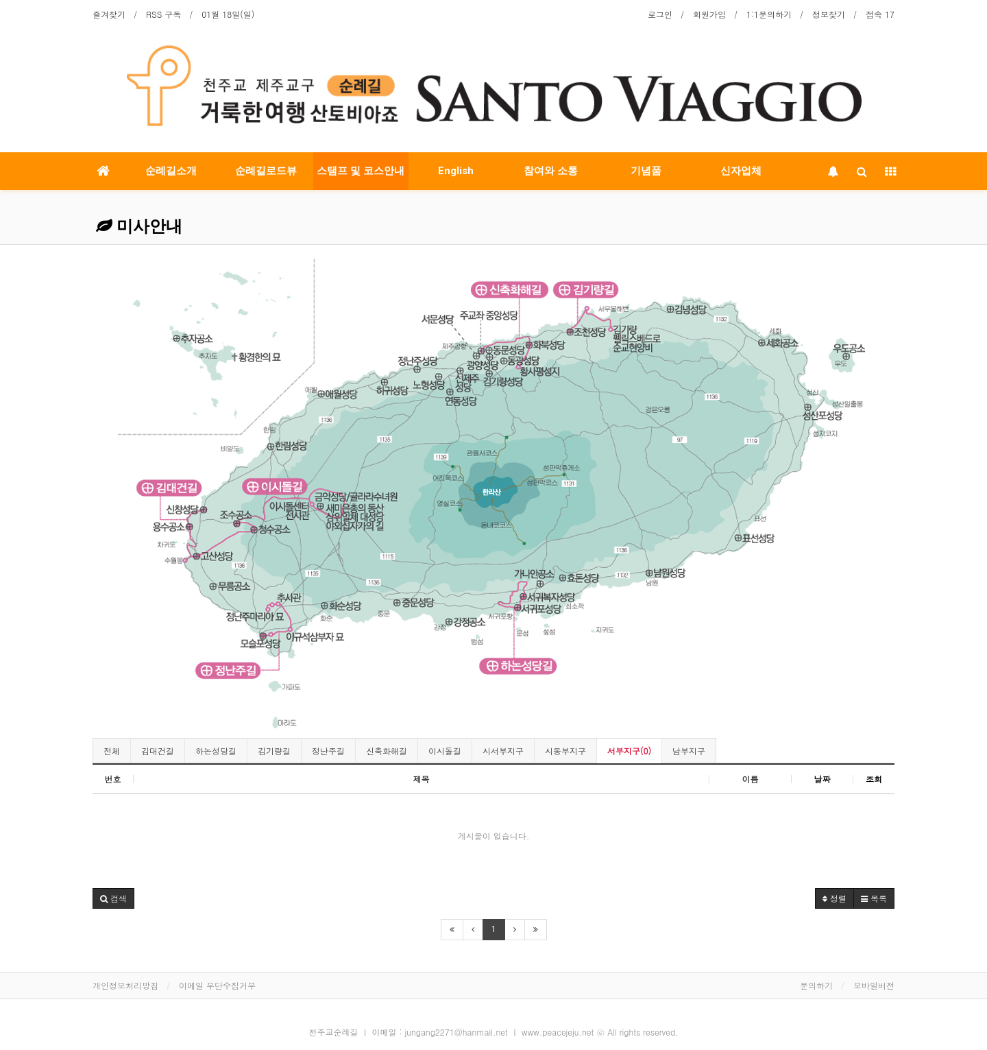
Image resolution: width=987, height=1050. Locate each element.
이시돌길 (444, 750)
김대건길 (157, 750)
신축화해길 (386, 750)
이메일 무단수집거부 (217, 985)
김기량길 (274, 750)
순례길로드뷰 (266, 171)
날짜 (822, 779)
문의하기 (816, 985)
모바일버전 (873, 985)
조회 (874, 779)
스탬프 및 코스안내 (360, 171)
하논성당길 (215, 750)
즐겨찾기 (109, 14)
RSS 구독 (163, 14)
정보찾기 (828, 14)
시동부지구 (565, 750)
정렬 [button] (834, 898)
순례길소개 (171, 171)
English (456, 171)
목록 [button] (874, 898)
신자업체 (740, 171)
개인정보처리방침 (125, 985)
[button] (113, 898)
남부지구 (688, 750)
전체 (111, 750)
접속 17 (880, 14)
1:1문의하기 (769, 14)
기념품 (646, 171)
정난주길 (328, 750)
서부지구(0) (629, 750)
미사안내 (139, 226)
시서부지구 (503, 750)
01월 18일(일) (228, 14)
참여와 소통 (551, 171)
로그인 (660, 14)
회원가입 (709, 14)
